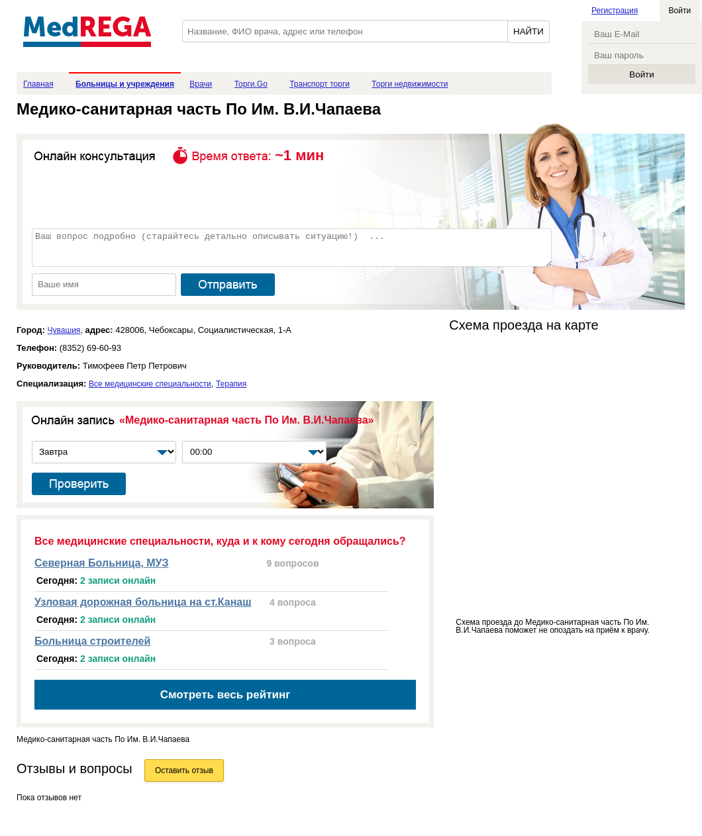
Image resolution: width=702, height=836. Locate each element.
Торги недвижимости (410, 84)
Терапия (231, 384)
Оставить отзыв (184, 770)
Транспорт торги (319, 84)
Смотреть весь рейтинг (225, 694)
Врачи (200, 84)
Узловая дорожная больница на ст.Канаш (143, 602)
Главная (38, 84)
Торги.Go (251, 84)
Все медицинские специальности (150, 384)
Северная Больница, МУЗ (101, 563)
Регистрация (614, 10)
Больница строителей (92, 641)
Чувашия (64, 330)
